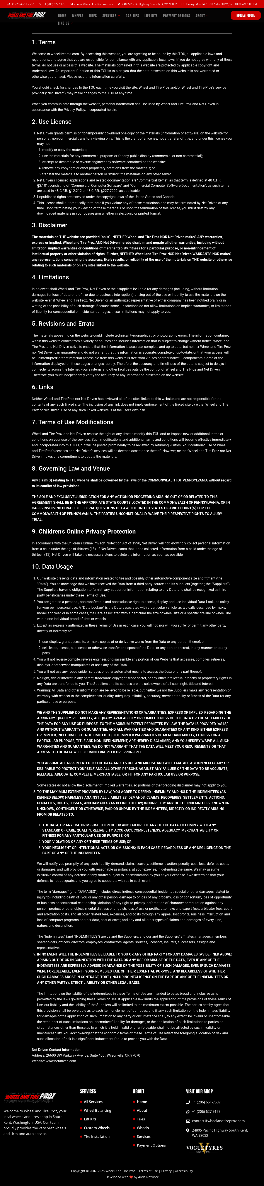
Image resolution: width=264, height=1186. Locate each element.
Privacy (166, 1171)
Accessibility (184, 1171)
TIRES (90, 15)
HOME (62, 15)
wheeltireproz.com (65, 54)
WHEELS (76, 15)
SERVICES (107, 15)
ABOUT (194, 15)
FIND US (212, 15)
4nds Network (148, 1177)
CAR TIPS (127, 15)
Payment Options (169, 15)
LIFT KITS (145, 15)
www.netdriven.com (61, 1061)
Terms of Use (149, 1171)
